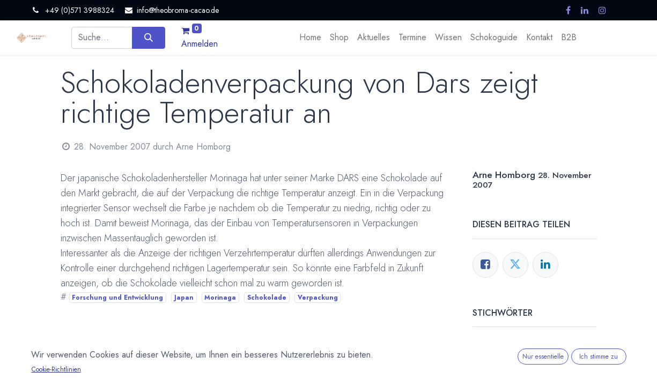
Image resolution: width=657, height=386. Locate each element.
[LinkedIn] (545, 265)
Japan (184, 297)
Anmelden (199, 44)
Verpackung (318, 297)
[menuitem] (310, 37)
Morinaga (220, 297)
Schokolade (266, 297)
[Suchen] (148, 37)
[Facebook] (485, 265)
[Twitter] (515, 265)
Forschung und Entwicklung (117, 297)
